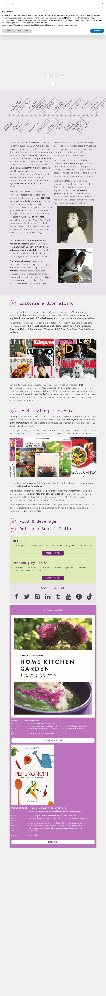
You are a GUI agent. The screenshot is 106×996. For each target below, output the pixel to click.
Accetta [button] (97, 991)
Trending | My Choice (29, 563)
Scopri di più (53, 553)
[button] (103, 964)
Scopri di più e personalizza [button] (17, 991)
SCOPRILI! (53, 842)
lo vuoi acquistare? (53, 740)
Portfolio (19, 541)
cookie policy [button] (89, 978)
